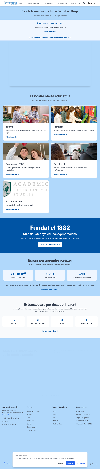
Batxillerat (55, 421)
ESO (53, 418)
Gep (28, 418)
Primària (54, 414)
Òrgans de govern (82, 418)
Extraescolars (31, 427)
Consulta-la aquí (50, 31)
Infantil (54, 411)
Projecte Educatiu (33, 411)
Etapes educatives (34, 3)
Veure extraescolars (50, 331)
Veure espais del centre (50, 290)
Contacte (73, 3)
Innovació (30, 421)
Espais (29, 414)
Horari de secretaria (9, 424)
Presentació (80, 411)
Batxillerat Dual (57, 424)
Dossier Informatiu (82, 421)
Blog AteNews (62, 3)
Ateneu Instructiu (10, 407)
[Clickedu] (93, 3)
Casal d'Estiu (31, 430)
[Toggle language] (84, 3)
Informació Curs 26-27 (84, 424)
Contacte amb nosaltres (10, 418)
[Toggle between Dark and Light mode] (80, 3)
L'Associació (49, 3)
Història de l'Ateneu (83, 414)
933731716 (5, 414)
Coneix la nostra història (50, 244)
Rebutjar (60, 463)
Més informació (80, 463)
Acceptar (70, 463)
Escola (21, 3)
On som (5, 421)
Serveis (29, 424)
